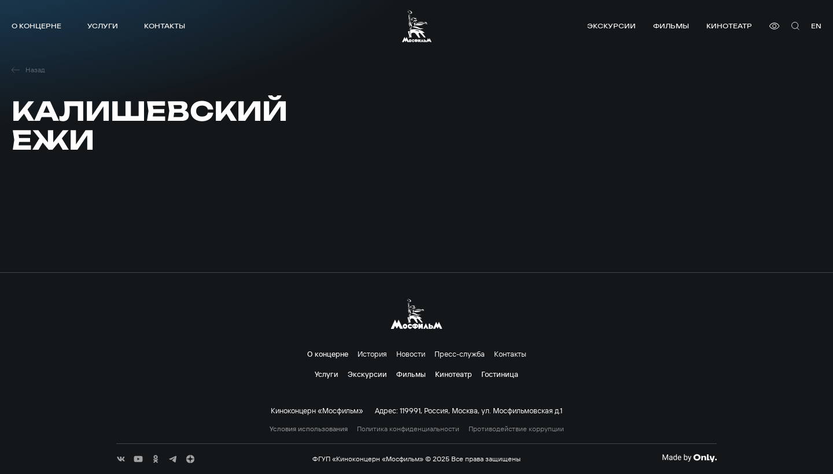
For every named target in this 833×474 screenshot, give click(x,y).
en (816, 25)
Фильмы (671, 25)
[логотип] (417, 26)
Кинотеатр (729, 25)
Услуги (102, 25)
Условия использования (309, 429)
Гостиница (499, 374)
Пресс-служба (459, 353)
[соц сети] (121, 459)
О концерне (36, 25)
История (372, 353)
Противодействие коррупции (516, 429)
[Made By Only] (689, 457)
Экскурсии (611, 25)
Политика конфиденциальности (408, 429)
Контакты (164, 25)
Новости (410, 353)
